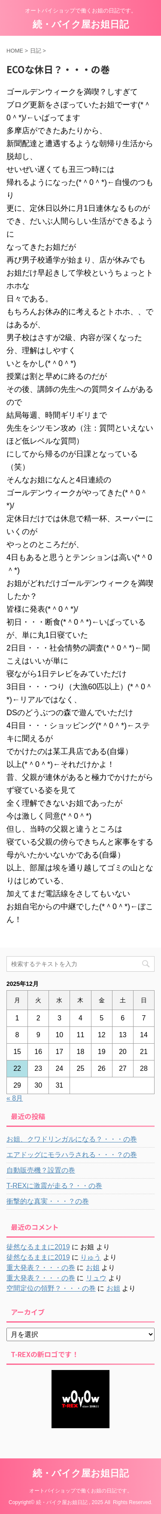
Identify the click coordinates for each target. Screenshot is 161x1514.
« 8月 (14, 1098)
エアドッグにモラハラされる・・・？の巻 (71, 1154)
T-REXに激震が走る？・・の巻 (54, 1185)
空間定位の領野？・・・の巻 (51, 1288)
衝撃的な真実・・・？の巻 (47, 1201)
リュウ (96, 1278)
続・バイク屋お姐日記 (81, 24)
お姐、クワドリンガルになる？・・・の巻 (71, 1139)
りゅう (90, 1257)
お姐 (93, 1267)
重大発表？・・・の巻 (40, 1267)
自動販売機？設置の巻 (40, 1170)
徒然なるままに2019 (38, 1247)
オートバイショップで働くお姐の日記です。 (80, 1491)
